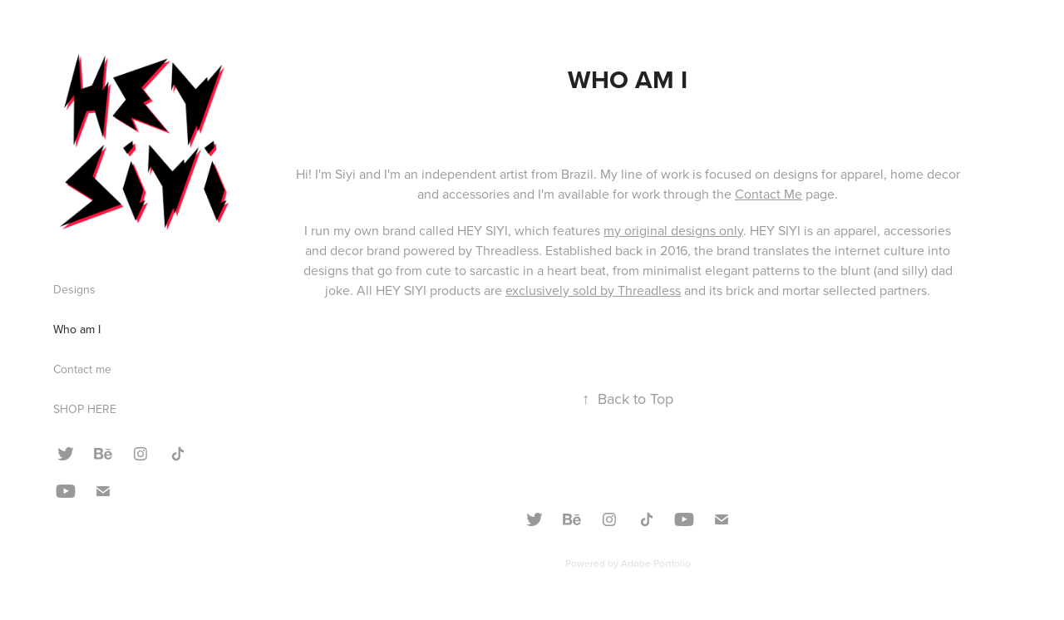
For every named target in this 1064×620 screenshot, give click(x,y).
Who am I (77, 329)
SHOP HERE (84, 409)
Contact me (82, 369)
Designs (74, 289)
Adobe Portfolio (656, 563)
